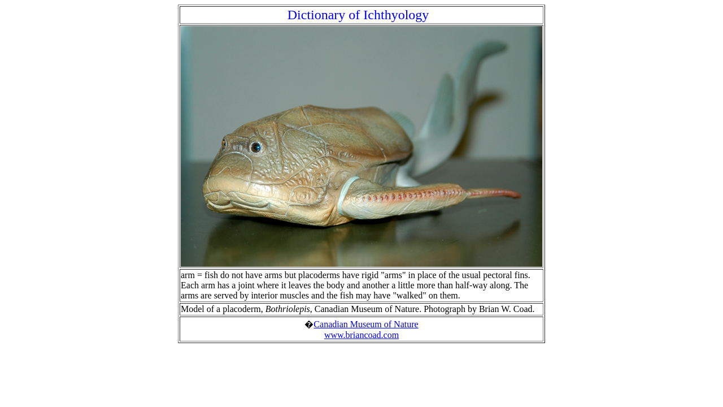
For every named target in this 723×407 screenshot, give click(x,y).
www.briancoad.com (361, 335)
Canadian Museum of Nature (365, 324)
